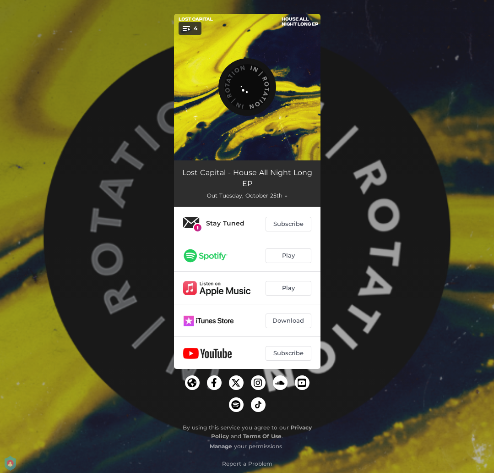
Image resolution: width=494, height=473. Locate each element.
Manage (221, 446)
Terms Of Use (262, 436)
